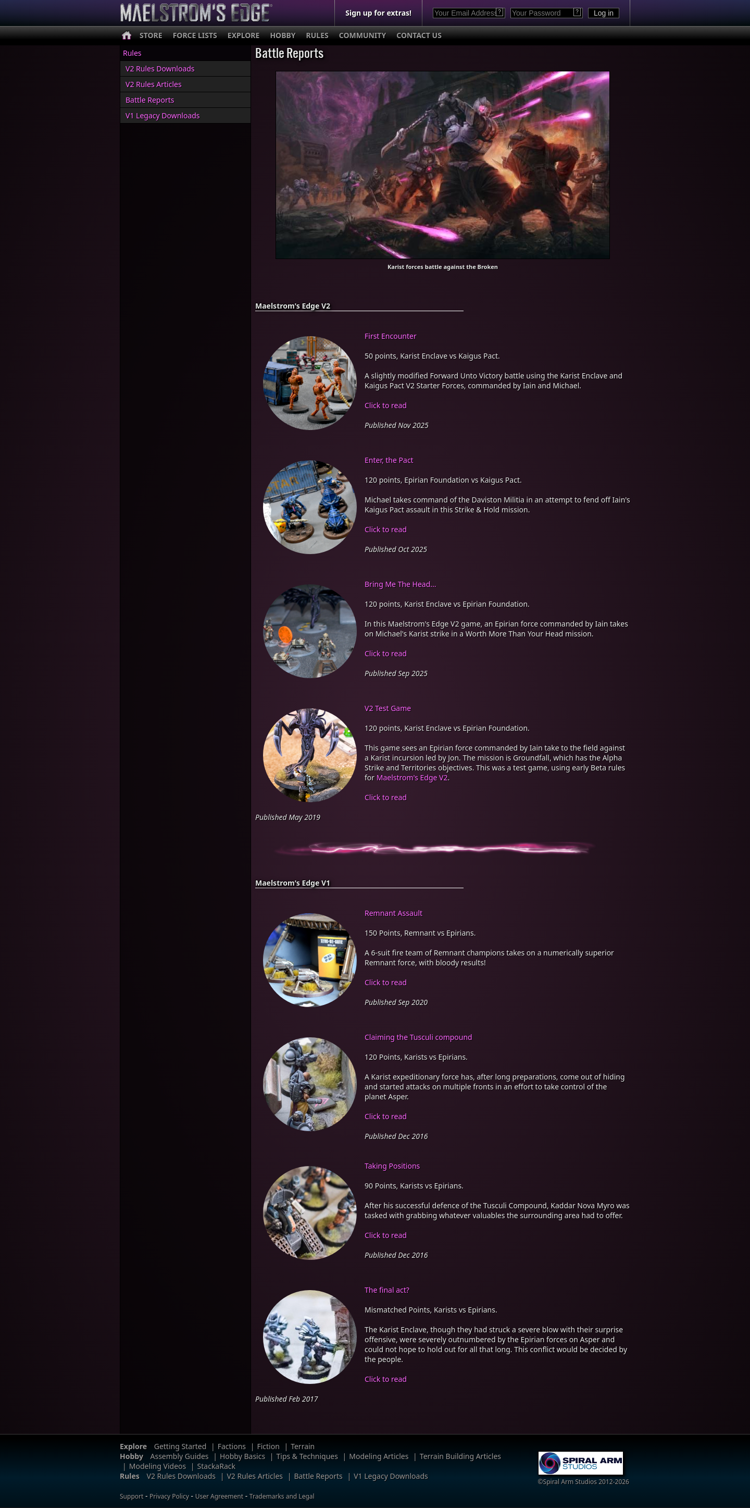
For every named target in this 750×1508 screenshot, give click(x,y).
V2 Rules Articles (154, 84)
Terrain (303, 1446)
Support (131, 1496)
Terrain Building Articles (460, 1456)
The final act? (387, 1290)
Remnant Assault (393, 913)
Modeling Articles (378, 1456)
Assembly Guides (180, 1456)
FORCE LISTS (195, 35)
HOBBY (282, 35)
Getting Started (180, 1446)
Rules (132, 53)
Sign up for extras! (378, 13)
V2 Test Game (388, 708)
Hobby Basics (242, 1456)
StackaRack (216, 1466)
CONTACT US (419, 35)
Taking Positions (392, 1166)
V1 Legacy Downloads (163, 115)
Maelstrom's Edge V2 (412, 777)
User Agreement (219, 1496)
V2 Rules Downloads (160, 68)
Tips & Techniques (307, 1456)
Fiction (268, 1446)
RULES (317, 35)
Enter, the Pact (389, 460)
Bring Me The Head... (400, 584)
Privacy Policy (169, 1496)
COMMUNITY (362, 35)
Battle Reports (150, 100)
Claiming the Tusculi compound (418, 1037)
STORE (151, 35)
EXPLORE (244, 35)
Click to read (386, 405)
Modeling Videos (157, 1466)
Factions (232, 1446)
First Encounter (391, 336)
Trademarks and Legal (282, 1496)
